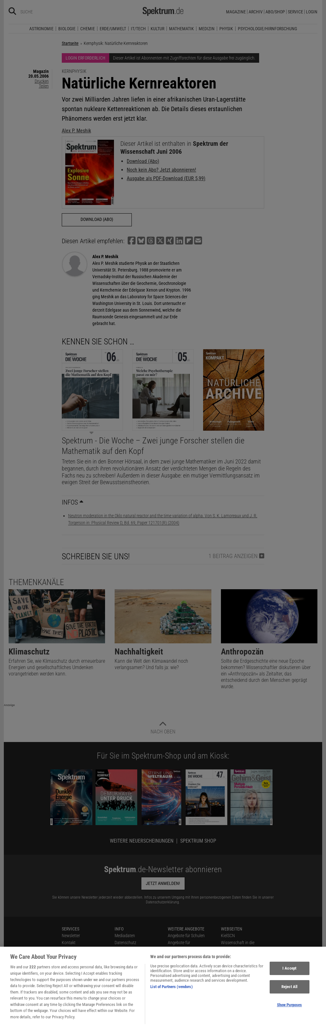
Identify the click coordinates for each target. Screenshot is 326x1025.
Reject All (289, 996)
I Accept (289, 977)
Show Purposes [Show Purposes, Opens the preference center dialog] (289, 1014)
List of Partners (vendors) (171, 996)
